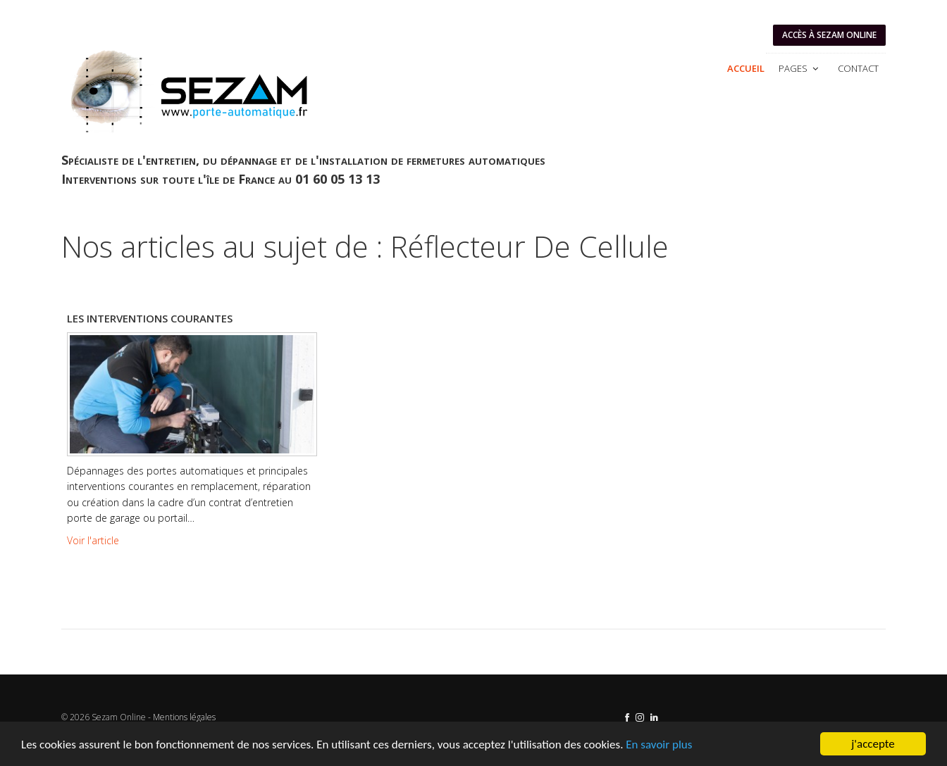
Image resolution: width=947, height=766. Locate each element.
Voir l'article (93, 540)
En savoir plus (659, 744)
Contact (858, 68)
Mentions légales (184, 717)
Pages (800, 68)
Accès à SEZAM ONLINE (829, 35)
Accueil (746, 68)
